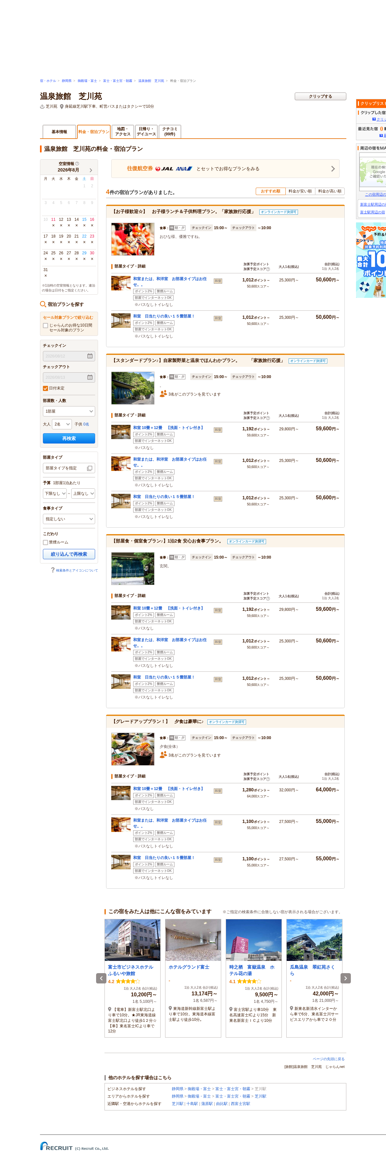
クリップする (320, 96)
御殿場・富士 (87, 81)
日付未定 (53, 388)
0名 (87, 424)
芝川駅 (260, 1096)
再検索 (69, 438)
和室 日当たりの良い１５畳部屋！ (166, 316)
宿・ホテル (48, 81)
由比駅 (222, 1103)
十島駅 (192, 1103)
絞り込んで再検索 (69, 554)
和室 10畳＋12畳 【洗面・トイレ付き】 (169, 427)
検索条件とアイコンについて (74, 570)
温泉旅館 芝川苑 (151, 81)
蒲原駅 (207, 1103)
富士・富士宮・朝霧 (117, 81)
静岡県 (67, 81)
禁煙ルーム (55, 542)
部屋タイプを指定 (61, 468)
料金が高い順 (329, 191)
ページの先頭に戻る (329, 1059)
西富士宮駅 (240, 1103)
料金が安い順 (300, 191)
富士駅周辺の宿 (372, 212)
